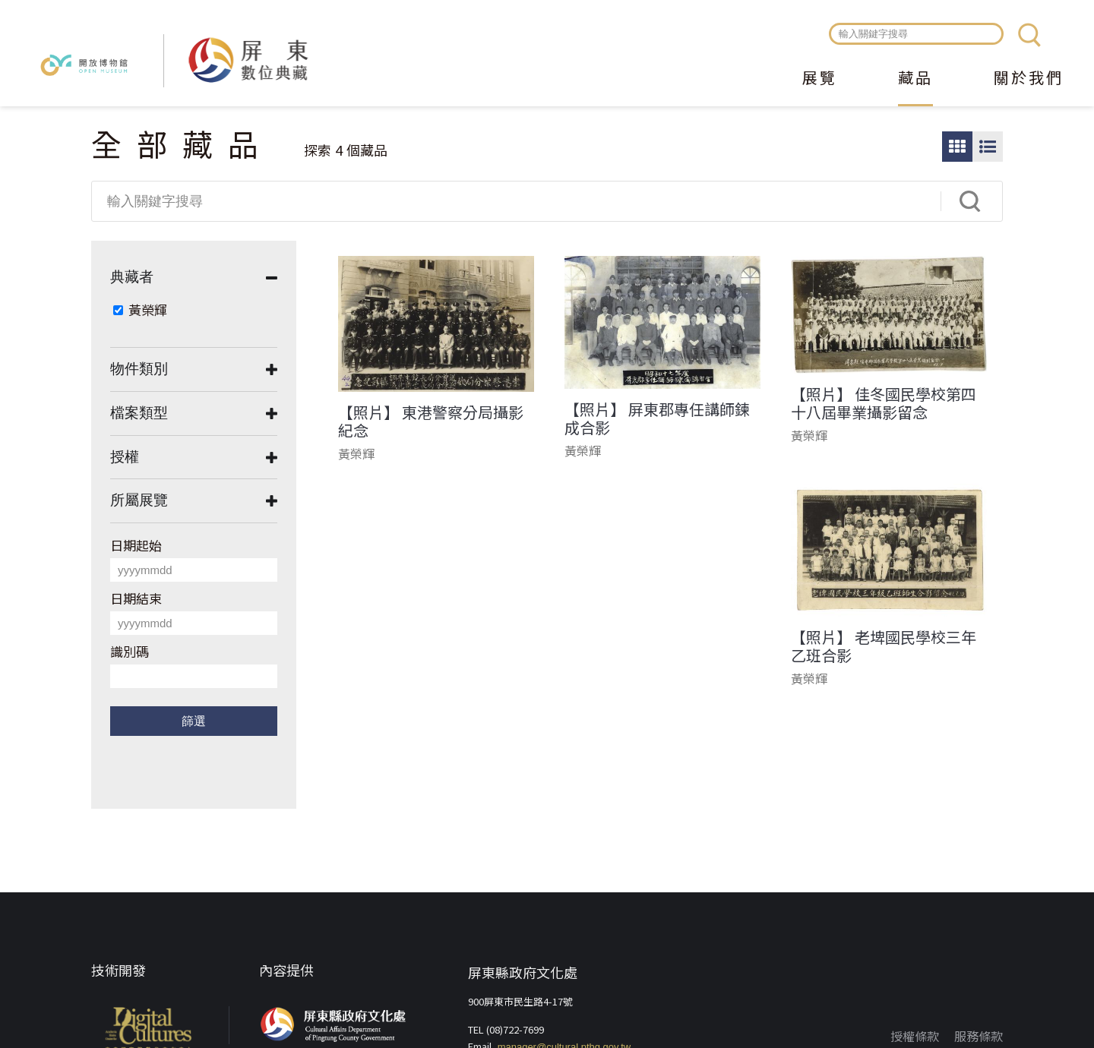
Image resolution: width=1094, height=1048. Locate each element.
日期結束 (136, 598)
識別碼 (129, 651)
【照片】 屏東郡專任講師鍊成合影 (657, 418)
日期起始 (136, 544)
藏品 (915, 79)
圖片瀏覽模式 (957, 146)
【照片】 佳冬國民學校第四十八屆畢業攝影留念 (883, 403)
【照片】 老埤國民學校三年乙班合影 (883, 646)
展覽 (819, 79)
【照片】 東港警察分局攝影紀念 (430, 421)
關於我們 (1029, 79)
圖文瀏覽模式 (987, 146)
